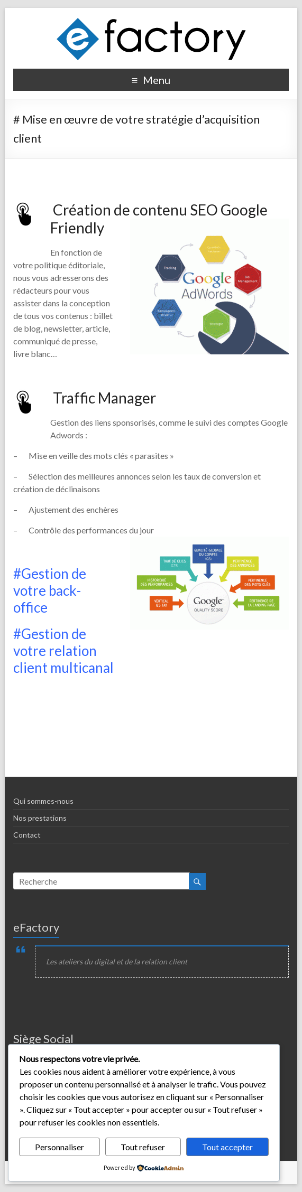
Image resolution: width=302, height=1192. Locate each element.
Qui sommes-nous (43, 800)
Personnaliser (59, 1147)
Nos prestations (40, 817)
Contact (27, 834)
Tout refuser (143, 1147)
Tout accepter (227, 1147)
